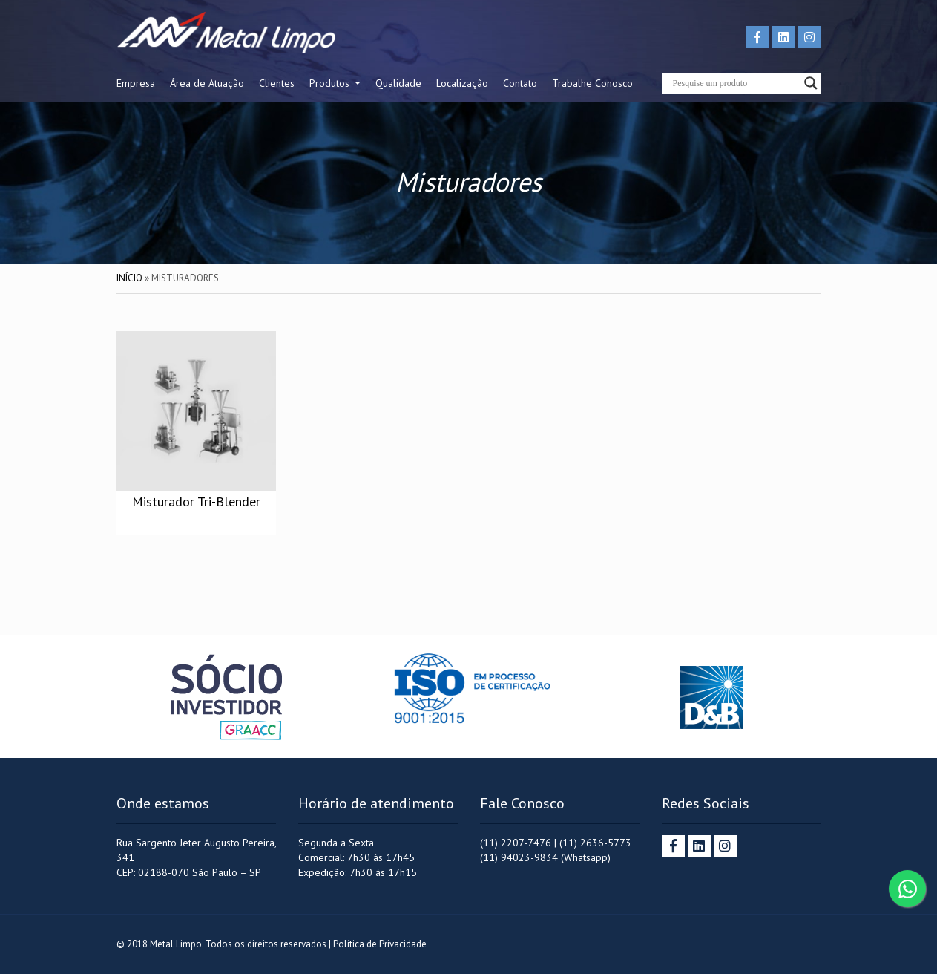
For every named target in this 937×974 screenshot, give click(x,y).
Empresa (135, 83)
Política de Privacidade (380, 944)
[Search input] (735, 83)
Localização (462, 83)
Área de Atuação (207, 83)
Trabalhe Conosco (592, 83)
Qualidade (398, 83)
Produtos (330, 83)
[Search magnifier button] (810, 83)
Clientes (277, 83)
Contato (520, 83)
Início (129, 278)
